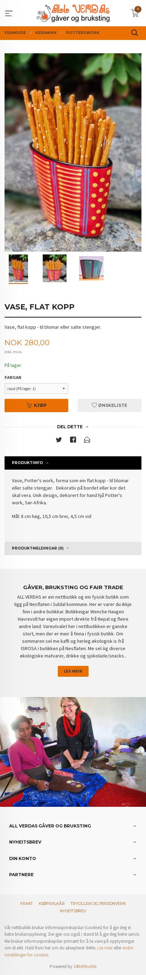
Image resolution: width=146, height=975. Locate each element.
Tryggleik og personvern (98, 903)
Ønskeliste (109, 405)
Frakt (26, 903)
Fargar (13, 377)
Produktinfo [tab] (27, 463)
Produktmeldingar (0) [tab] (37, 548)
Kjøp (36, 405)
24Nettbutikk (85, 966)
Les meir (73, 671)
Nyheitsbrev (73, 911)
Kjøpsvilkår (52, 903)
